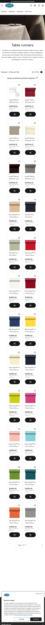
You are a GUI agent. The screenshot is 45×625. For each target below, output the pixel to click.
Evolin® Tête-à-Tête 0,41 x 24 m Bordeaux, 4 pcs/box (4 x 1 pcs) (30, 101)
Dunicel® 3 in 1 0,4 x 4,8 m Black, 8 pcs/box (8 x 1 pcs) (30, 216)
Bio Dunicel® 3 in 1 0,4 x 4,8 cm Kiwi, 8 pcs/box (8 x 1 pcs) (14, 407)
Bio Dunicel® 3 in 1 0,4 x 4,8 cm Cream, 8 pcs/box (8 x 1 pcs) (14, 369)
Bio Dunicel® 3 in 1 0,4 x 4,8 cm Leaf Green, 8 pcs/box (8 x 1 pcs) (14, 484)
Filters (6, 67)
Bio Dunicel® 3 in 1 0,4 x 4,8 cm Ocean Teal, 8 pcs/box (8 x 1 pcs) (30, 484)
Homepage (4, 11)
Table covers (20, 11)
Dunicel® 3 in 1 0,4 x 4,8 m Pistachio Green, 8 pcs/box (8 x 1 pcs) (13, 254)
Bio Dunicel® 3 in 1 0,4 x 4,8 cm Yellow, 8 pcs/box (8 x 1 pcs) (30, 331)
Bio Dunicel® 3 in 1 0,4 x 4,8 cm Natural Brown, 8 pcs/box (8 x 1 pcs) (14, 216)
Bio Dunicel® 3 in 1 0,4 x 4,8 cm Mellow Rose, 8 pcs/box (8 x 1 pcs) (14, 445)
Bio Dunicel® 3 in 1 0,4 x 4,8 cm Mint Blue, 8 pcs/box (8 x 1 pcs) (30, 445)
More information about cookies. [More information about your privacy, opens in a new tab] (23, 615)
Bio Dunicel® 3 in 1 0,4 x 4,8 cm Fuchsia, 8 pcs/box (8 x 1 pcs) (30, 407)
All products (12, 11)
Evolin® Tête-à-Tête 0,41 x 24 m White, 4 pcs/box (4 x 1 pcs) (14, 101)
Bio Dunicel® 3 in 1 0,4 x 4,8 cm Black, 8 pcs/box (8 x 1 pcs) (30, 369)
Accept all (36, 619)
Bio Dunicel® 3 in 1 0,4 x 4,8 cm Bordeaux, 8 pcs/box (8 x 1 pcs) (30, 292)
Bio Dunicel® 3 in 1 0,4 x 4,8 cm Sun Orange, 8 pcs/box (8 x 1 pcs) (14, 522)
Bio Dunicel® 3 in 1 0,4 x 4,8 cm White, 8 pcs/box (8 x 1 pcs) (14, 292)
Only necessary (39, 593)
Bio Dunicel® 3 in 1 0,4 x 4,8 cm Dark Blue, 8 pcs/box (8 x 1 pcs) (14, 331)
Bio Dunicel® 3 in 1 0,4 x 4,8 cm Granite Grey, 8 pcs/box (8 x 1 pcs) (30, 522)
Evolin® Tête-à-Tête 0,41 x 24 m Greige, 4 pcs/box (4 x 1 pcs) (14, 139)
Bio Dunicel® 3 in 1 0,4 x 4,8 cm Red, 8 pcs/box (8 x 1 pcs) (30, 254)
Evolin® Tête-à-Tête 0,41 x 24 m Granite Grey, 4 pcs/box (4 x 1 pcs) (30, 178)
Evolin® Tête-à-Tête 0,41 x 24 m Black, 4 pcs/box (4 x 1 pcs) (14, 178)
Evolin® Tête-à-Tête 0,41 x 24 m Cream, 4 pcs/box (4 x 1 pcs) (30, 139)
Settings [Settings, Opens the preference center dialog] (21, 619)
